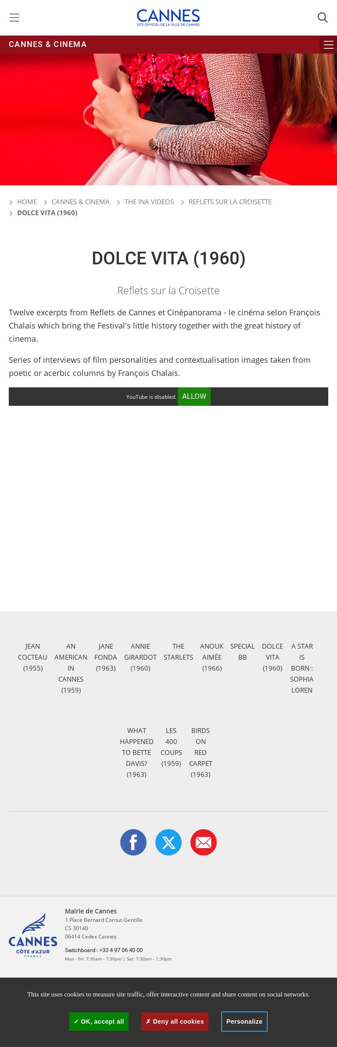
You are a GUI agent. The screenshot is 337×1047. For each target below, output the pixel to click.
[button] (204, 842)
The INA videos (149, 201)
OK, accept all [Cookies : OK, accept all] (99, 1021)
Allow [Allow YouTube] (194, 396)
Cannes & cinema (48, 45)
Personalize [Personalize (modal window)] (244, 1021)
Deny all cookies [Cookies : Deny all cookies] (175, 1021)
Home (23, 201)
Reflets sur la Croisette (230, 201)
